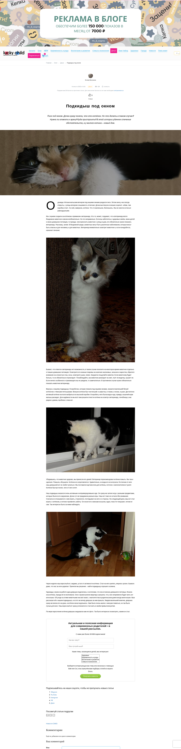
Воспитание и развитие (91, 660)
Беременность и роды (91, 658)
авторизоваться (119, 90)
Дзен (53, 703)
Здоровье (91, 655)
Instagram (54, 698)
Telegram (54, 692)
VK (52, 700)
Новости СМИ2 (51, 724)
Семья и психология (91, 662)
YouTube (54, 695)
